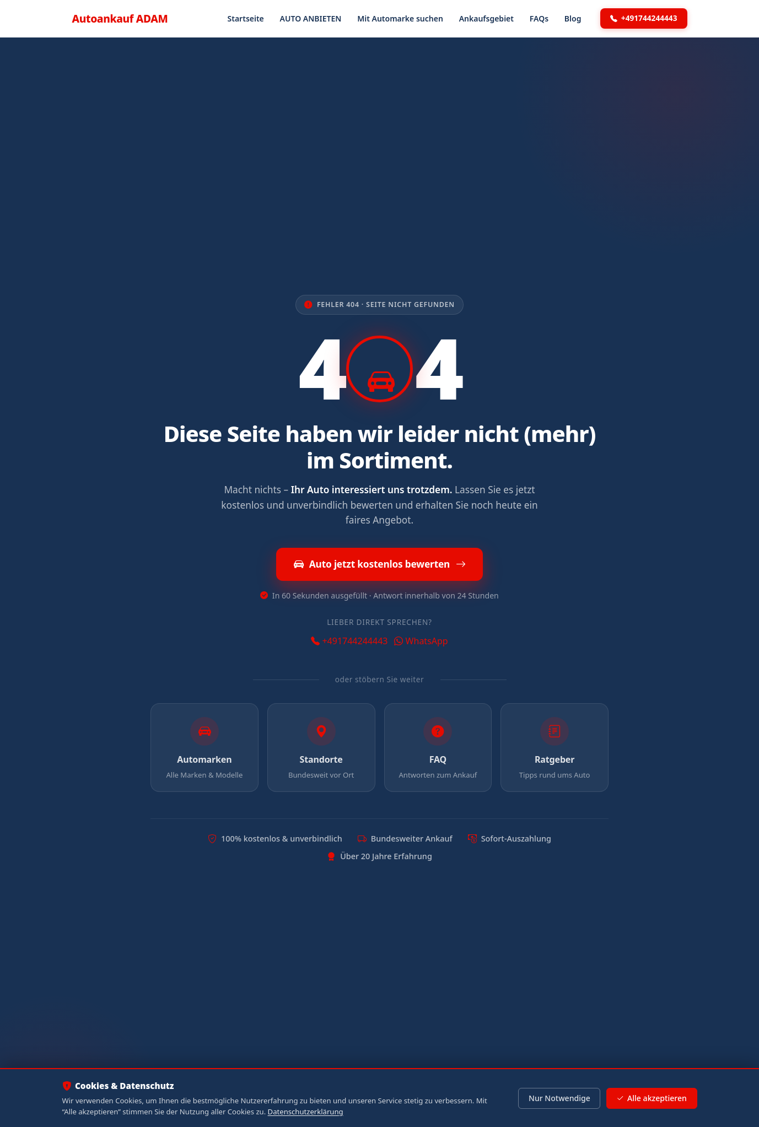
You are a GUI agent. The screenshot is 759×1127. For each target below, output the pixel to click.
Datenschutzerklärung (305, 1112)
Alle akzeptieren (651, 1098)
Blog (573, 18)
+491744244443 (643, 18)
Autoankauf (120, 18)
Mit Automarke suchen (400, 18)
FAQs (539, 18)
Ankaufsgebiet (486, 18)
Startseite (246, 18)
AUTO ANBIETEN (311, 18)
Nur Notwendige (559, 1098)
